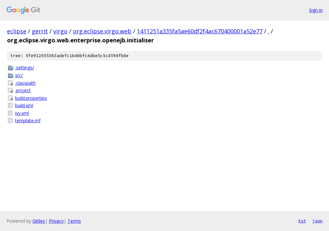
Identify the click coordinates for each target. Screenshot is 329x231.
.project (23, 90)
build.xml (24, 105)
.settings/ (24, 67)
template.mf (27, 120)
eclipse (16, 31)
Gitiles (38, 221)
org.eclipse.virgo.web (102, 31)
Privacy (56, 221)
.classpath (25, 83)
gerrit (40, 31)
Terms (74, 221)
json (317, 221)
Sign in (316, 10)
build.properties (31, 98)
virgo (60, 31)
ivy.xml (22, 113)
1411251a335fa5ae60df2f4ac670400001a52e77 (199, 31)
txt (302, 221)
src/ (19, 75)
